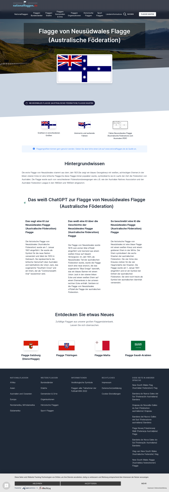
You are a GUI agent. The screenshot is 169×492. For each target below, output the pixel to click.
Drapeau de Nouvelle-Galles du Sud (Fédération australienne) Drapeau (144, 408)
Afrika (12, 382)
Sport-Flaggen (47, 410)
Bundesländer (47, 382)
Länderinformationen (115, 14)
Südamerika (15, 410)
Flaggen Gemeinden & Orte (60, 14)
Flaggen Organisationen (74, 14)
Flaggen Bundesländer (36, 14)
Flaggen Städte (48, 14)
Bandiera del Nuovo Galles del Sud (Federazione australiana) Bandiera (144, 419)
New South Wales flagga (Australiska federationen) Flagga (144, 463)
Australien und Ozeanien (21, 393)
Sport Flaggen (99, 14)
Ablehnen (37, 483)
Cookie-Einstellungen (111, 393)
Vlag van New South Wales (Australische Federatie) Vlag (145, 452)
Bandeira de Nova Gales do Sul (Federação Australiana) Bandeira (144, 442)
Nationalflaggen (21, 14)
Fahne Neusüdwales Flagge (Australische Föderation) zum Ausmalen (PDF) (120, 135)
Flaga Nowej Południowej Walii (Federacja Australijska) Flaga (145, 431)
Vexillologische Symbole (82, 382)
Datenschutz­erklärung (111, 388)
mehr (143, 483)
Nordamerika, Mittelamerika (22, 405)
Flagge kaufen (147, 14)
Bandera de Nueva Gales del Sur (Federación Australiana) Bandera (145, 396)
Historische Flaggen (88, 14)
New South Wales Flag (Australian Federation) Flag (144, 386)
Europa (13, 399)
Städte (44, 388)
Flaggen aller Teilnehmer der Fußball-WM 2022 (83, 389)
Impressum (106, 382)
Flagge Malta (102, 355)
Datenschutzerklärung (161, 488)
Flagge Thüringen (66, 355)
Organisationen (47, 399)
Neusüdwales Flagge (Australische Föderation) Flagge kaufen (59, 103)
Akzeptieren (91, 483)
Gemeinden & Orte (49, 393)
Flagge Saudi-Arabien (138, 355)
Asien (12, 388)
